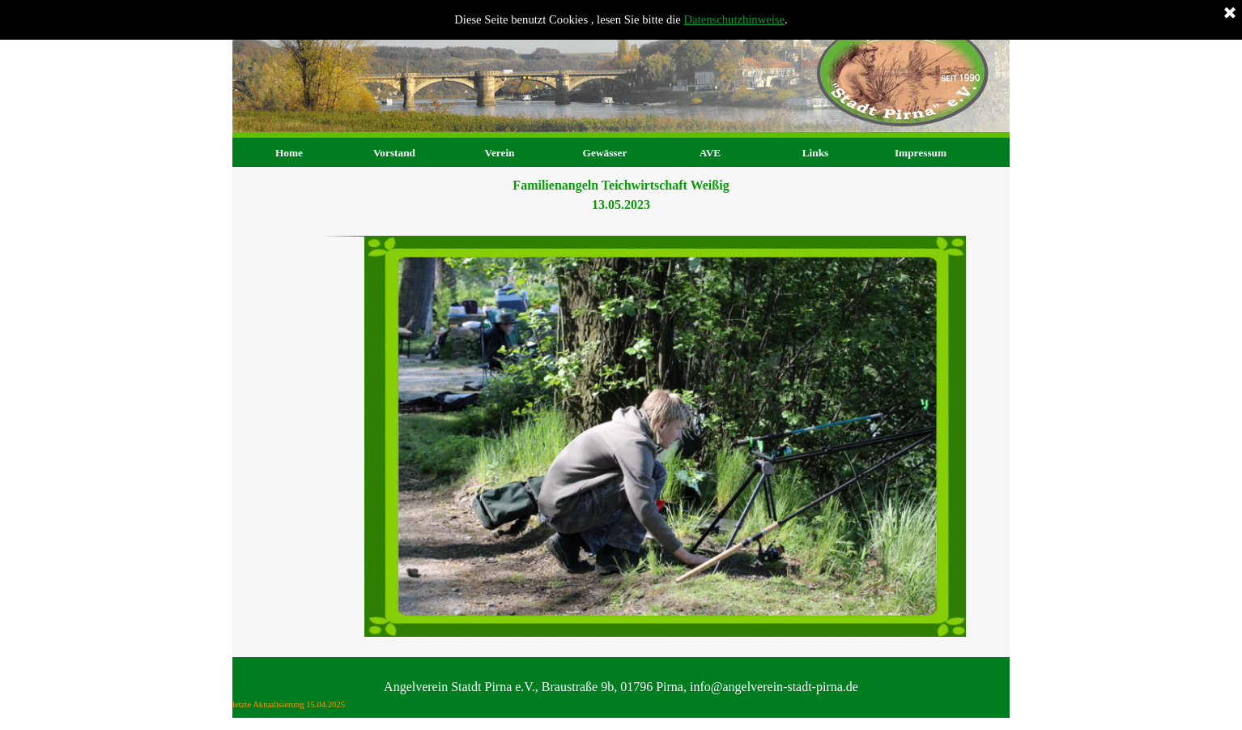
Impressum (920, 153)
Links (815, 153)
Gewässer (605, 153)
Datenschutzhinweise (734, 19)
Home (289, 153)
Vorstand (394, 153)
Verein (499, 153)
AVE (710, 153)
